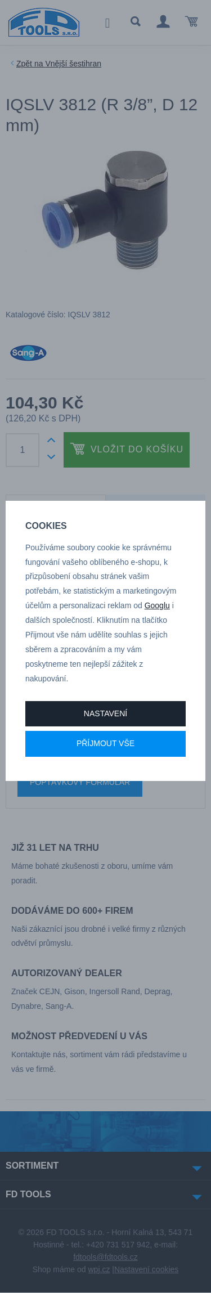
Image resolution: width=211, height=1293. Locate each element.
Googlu (157, 605)
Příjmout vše (105, 743)
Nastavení (105, 713)
